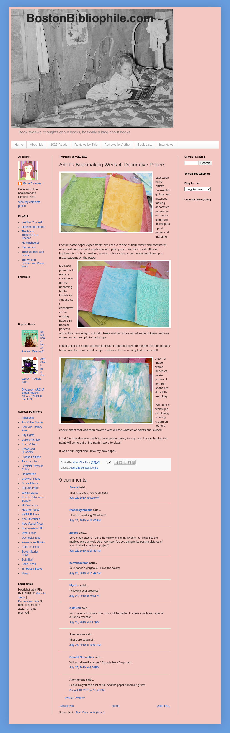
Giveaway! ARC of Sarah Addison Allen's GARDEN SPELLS (33, 394)
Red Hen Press (31, 546)
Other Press (29, 533)
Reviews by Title (85, 144)
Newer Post (67, 706)
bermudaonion (78, 563)
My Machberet (30, 242)
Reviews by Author (117, 144)
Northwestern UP (32, 528)
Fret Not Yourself (32, 222)
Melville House (30, 509)
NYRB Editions (31, 514)
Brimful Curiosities (81, 657)
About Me (36, 144)
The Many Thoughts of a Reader (30, 235)
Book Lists (145, 144)
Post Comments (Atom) (90, 712)
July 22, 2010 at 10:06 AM (85, 520)
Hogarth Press (30, 488)
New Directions (31, 519)
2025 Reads (59, 144)
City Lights (28, 435)
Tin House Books (32, 568)
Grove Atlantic (30, 483)
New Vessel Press (33, 523)
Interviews (166, 144)
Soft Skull (27, 559)
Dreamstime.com (28, 601)
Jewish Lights (30, 492)
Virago (25, 573)
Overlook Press (31, 537)
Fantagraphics (30, 461)
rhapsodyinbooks (80, 510)
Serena (74, 487)
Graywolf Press (31, 478)
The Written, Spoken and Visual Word (33, 263)
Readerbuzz (29, 247)
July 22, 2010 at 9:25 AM (84, 497)
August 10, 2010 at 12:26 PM (87, 690)
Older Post (163, 706)
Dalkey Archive (31, 439)
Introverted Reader (33, 226)
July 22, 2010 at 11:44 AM (85, 573)
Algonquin (28, 417)
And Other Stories (32, 422)
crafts (95, 467)
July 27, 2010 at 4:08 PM (84, 667)
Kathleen (75, 608)
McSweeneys (30, 505)
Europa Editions (31, 457)
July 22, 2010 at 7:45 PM (84, 596)
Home (19, 144)
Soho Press (29, 564)
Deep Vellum (29, 444)
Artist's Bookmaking (80, 467)
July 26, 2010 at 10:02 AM (85, 645)
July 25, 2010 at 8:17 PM (84, 622)
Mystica (74, 585)
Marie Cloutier (32, 183)
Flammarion (29, 474)
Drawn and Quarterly (28, 450)
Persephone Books (33, 542)
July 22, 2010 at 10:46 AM (85, 550)
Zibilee (73, 532)
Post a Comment (75, 698)
